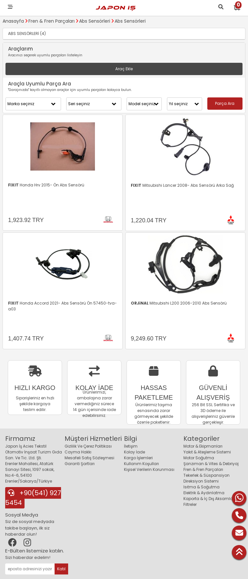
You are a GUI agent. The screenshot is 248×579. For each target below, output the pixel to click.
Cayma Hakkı (78, 452)
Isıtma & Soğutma (201, 487)
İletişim (131, 446)
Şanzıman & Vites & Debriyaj (211, 463)
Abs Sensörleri (94, 21)
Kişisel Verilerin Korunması (149, 469)
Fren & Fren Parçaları (51, 21)
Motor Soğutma (198, 458)
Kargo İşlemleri (138, 458)
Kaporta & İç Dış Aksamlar (208, 498)
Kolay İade (134, 452)
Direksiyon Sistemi (201, 481)
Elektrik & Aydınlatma (203, 492)
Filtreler (190, 504)
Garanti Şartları (80, 463)
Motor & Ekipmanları (202, 446)
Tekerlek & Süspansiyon (206, 475)
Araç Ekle (124, 69)
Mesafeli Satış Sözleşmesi (89, 458)
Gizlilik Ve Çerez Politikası (88, 446)
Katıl (61, 569)
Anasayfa (13, 21)
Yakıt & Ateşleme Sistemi (207, 452)
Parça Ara (224, 103)
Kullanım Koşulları (141, 463)
